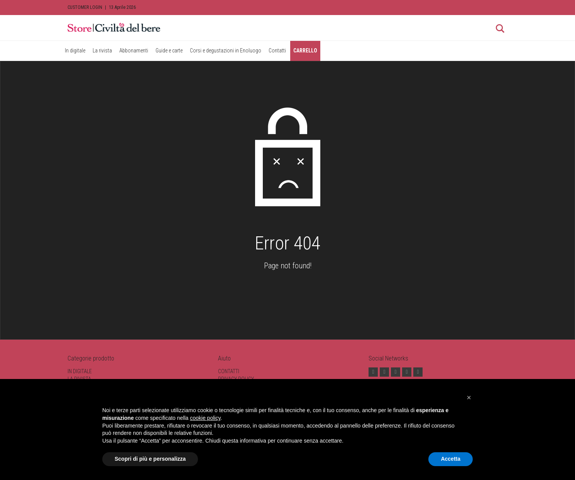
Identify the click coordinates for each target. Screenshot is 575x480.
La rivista (102, 50)
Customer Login (85, 7)
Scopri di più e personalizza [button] (150, 459)
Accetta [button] (450, 459)
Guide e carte (169, 50)
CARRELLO (305, 50)
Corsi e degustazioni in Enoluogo (225, 50)
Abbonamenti (133, 50)
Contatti (277, 50)
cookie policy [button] (205, 418)
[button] (469, 397)
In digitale (75, 50)
